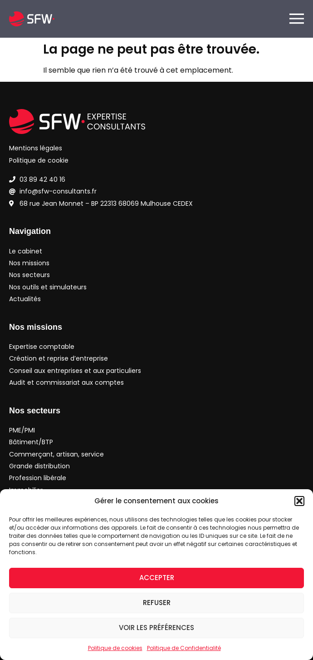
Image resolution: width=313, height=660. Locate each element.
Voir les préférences (156, 627)
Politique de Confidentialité (184, 648)
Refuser (157, 602)
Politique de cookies (115, 648)
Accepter (156, 577)
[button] (299, 501)
